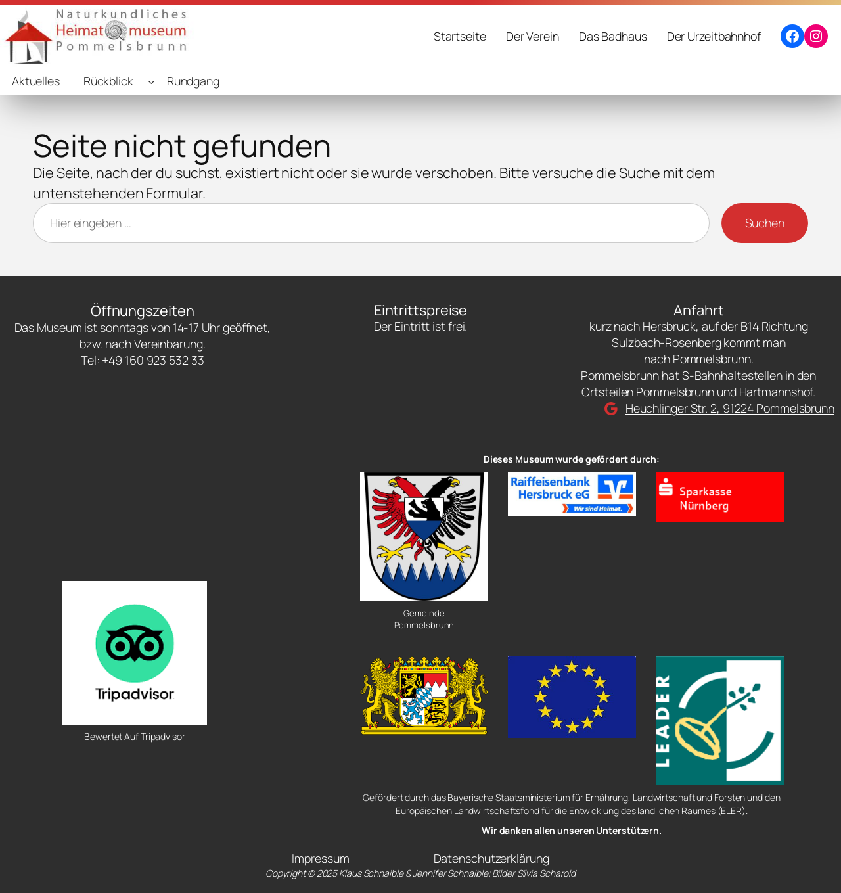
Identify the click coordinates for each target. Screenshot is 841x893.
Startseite (460, 36)
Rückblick (108, 81)
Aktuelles (36, 81)
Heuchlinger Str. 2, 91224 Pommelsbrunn (729, 408)
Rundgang (193, 81)
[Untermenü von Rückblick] (151, 81)
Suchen (764, 223)
